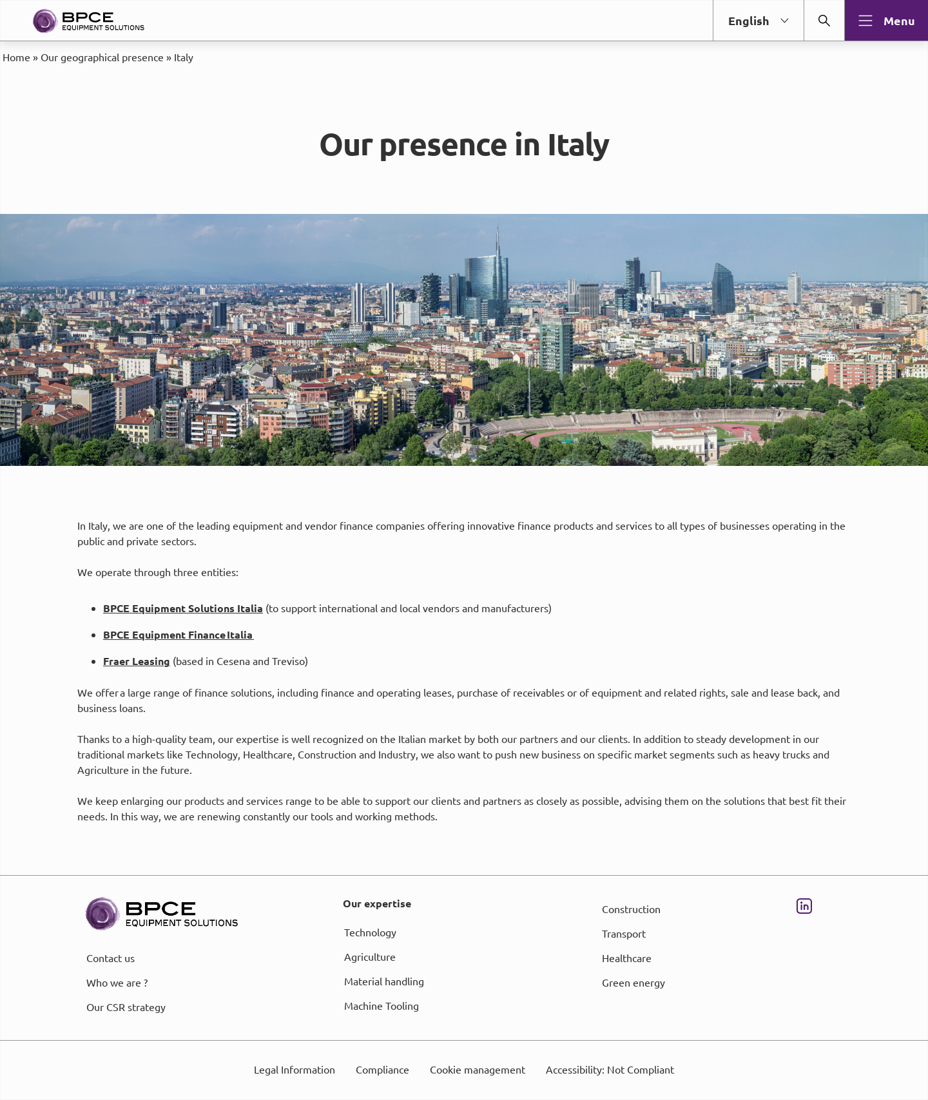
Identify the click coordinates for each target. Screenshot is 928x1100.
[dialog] (464, 550)
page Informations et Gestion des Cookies (489, 596)
